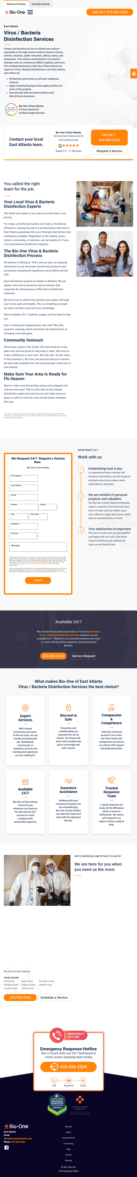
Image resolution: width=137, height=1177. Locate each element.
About (68, 1132)
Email (14, 495)
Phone (14, 504)
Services (68, 1127)
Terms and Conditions (45, 564)
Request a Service (109, 151)
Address (15, 523)
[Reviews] (68, 148)
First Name (16, 475)
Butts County (27, 981)
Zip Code (34, 514)
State (42, 504)
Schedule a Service (54, 997)
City (13, 514)
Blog (68, 1149)
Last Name (16, 485)
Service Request (83, 656)
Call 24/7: (109, 138)
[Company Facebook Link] (7, 1147)
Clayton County (28, 985)
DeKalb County (45, 985)
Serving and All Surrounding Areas (68, 137)
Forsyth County (10, 988)
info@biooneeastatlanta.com (18, 1138)
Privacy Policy (30, 564)
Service (14, 533)
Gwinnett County (11, 985)
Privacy (68, 1155)
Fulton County (27, 988)
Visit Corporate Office (68, 1171)
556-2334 (18, 1142)
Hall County (9, 981)
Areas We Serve (68, 1138)
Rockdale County (46, 981)
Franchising (68, 1143)
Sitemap (68, 1160)
